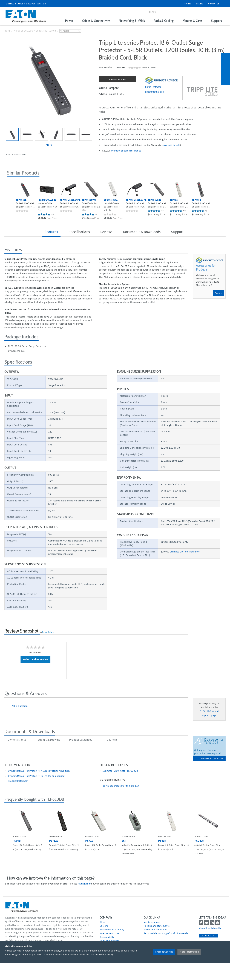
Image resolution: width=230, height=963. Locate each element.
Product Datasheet (18, 780)
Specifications (79, 231)
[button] (11, 197)
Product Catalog (23, 30)
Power (69, 21)
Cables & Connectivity (96, 21)
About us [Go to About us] (104, 922)
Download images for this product (120, 785)
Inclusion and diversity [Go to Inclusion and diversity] (112, 929)
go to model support (212, 758)
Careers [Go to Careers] (104, 925)
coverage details (171, 145)
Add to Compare (109, 88)
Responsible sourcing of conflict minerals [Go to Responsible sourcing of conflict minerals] (166, 933)
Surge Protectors (46, 30)
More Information (189, 951)
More (49, 144)
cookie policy (106, 954)
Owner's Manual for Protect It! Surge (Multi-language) (36, 775)
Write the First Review (35, 659)
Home (7, 30)
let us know (84, 883)
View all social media (210, 928)
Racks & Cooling (164, 21)
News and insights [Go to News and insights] (109, 940)
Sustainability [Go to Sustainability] (107, 937)
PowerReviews (48, 632)
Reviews (106, 231)
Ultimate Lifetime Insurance (126, 150)
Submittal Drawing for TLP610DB (120, 770)
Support (216, 21)
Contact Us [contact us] (208, 935)
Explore (218, 293)
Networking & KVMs (132, 21)
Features (51, 231)
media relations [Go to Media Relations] (152, 922)
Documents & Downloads (141, 231)
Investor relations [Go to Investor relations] (109, 933)
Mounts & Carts (192, 21)
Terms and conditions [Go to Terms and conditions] (155, 929)
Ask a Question (20, 705)
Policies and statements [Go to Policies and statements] (156, 925)
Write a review (149, 67)
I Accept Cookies (164, 951)
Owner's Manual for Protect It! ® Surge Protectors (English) (39, 770)
